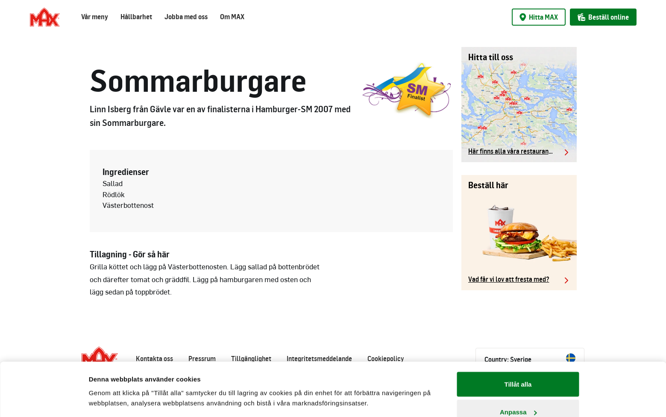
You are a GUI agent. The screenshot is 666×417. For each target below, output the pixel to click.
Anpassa (518, 366)
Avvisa (518, 394)
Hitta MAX (538, 17)
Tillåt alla (518, 338)
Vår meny (94, 16)
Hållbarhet (136, 16)
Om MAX (232, 16)
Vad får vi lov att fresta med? (508, 279)
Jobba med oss (186, 16)
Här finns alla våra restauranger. (513, 151)
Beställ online (603, 17)
